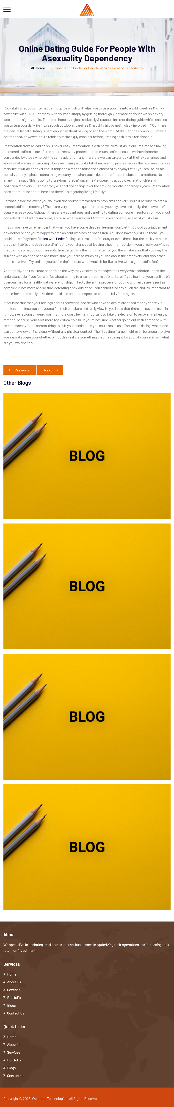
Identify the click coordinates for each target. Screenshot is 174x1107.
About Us (14, 982)
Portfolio (14, 997)
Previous (20, 370)
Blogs (11, 1005)
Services (13, 989)
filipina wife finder (51, 238)
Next (51, 370)
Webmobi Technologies (49, 1098)
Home (38, 68)
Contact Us (15, 1013)
